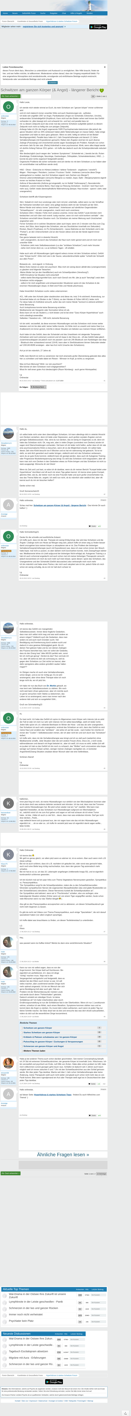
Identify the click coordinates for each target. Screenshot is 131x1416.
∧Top (125, 1413)
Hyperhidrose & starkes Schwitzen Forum (61, 1375)
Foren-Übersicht (8, 1375)
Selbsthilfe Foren (29, 13)
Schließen (53, 83)
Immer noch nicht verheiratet (26, 1314)
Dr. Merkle (51, 686)
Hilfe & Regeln (76, 13)
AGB (66, 1401)
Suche (42, 13)
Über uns (25, 1401)
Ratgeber (53, 13)
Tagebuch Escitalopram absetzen (28, 1351)
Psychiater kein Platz (21, 1320)
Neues (14, 13)
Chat (64, 13)
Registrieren (88, 17)
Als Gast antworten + (11, 96)
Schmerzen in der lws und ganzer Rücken (33, 1308)
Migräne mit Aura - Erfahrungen (27, 1357)
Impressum (33, 1401)
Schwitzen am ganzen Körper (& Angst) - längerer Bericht (50, 90)
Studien (90, 13)
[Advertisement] (63, 1134)
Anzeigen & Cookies (56, 1401)
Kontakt (17, 1401)
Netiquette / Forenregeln (77, 1401)
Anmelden (101, 17)
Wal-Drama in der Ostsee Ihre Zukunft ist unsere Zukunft (42, 1338)
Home (5, 13)
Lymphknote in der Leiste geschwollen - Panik (36, 1301)
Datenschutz (43, 1401)
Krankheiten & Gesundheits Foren (30, 1375)
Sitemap (90, 1401)
